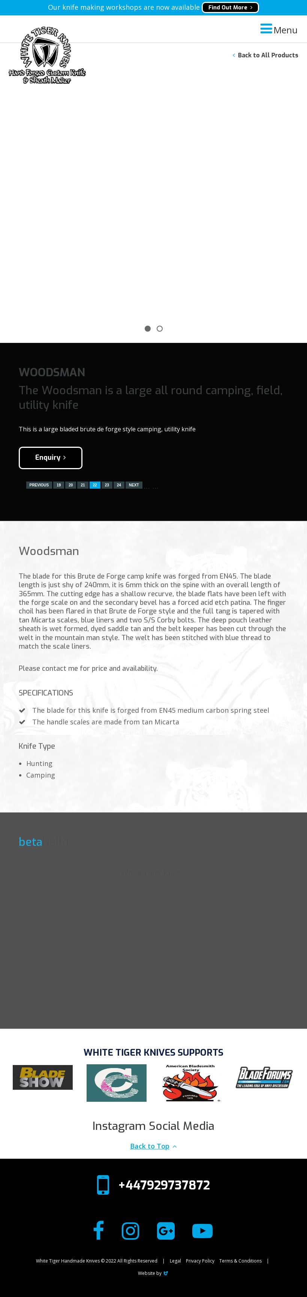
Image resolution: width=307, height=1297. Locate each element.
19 (59, 485)
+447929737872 (164, 1185)
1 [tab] (148, 329)
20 (71, 485)
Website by (153, 1273)
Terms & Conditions (240, 1261)
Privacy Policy (200, 1261)
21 (83, 485)
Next (134, 485)
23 (107, 485)
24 (119, 485)
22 (95, 485)
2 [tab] (160, 329)
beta (30, 842)
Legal (175, 1261)
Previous (39, 485)
